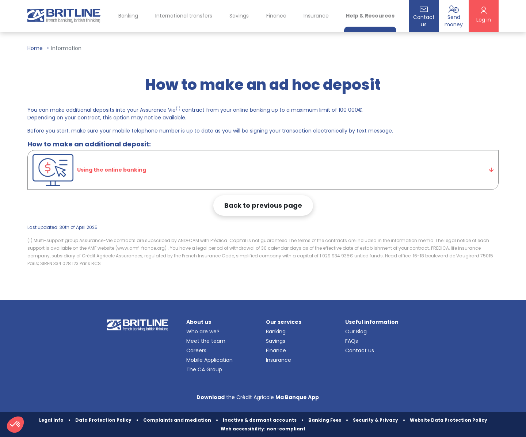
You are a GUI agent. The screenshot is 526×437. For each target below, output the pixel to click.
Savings (275, 341)
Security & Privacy (375, 420)
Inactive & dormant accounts (260, 420)
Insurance (316, 15)
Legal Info (51, 420)
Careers (196, 350)
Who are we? (203, 331)
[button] (15, 424)
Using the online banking (89, 170)
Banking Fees (324, 420)
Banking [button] (128, 15)
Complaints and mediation (177, 420)
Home (35, 48)
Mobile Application (209, 360)
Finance (276, 350)
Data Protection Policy (103, 420)
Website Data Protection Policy (448, 420)
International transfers (183, 15)
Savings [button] (239, 15)
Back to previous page (263, 205)
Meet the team (205, 341)
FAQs (351, 341)
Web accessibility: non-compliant (263, 429)
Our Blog (356, 331)
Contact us (359, 350)
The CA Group (204, 369)
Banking (276, 331)
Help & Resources (370, 15)
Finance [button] (276, 15)
